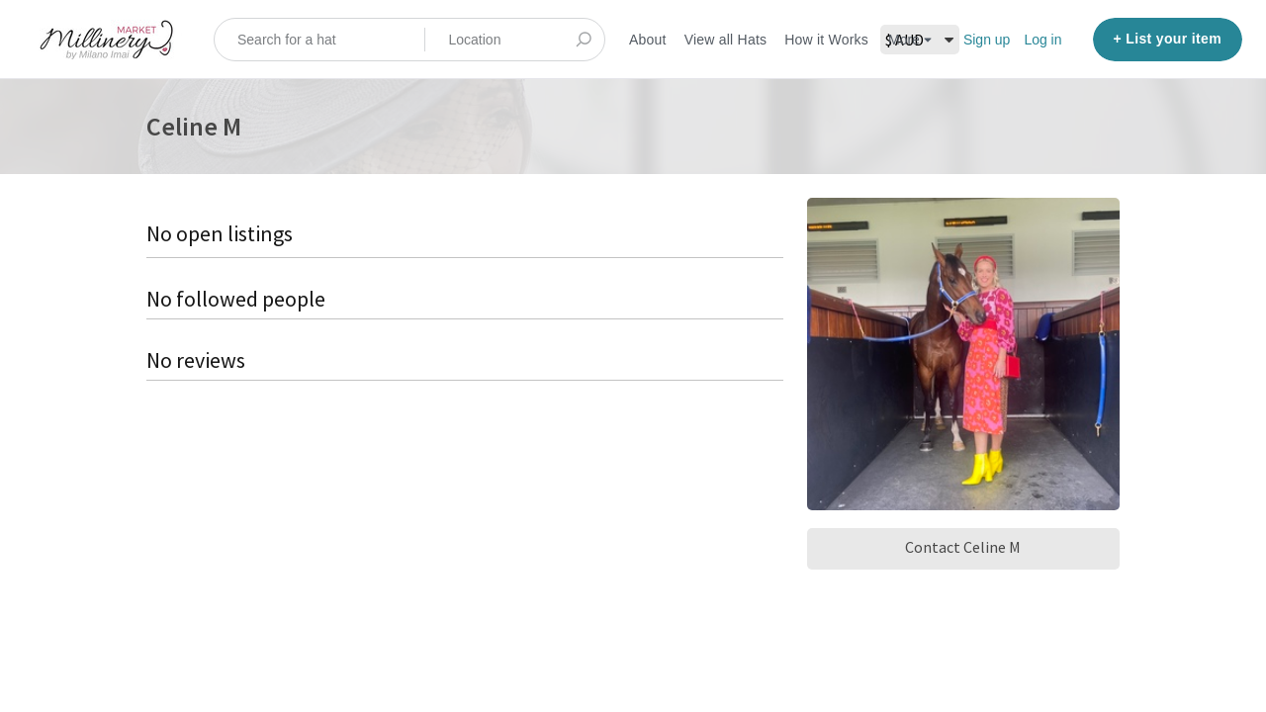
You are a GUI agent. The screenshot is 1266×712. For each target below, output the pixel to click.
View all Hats (726, 39)
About (648, 39)
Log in (1042, 39)
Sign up (986, 39)
